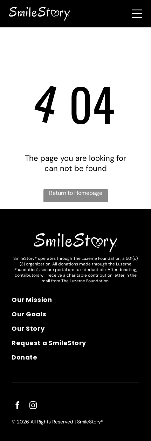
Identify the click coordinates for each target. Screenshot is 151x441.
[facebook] (17, 406)
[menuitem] (75, 302)
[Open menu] (137, 13)
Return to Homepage (75, 193)
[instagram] (33, 406)
